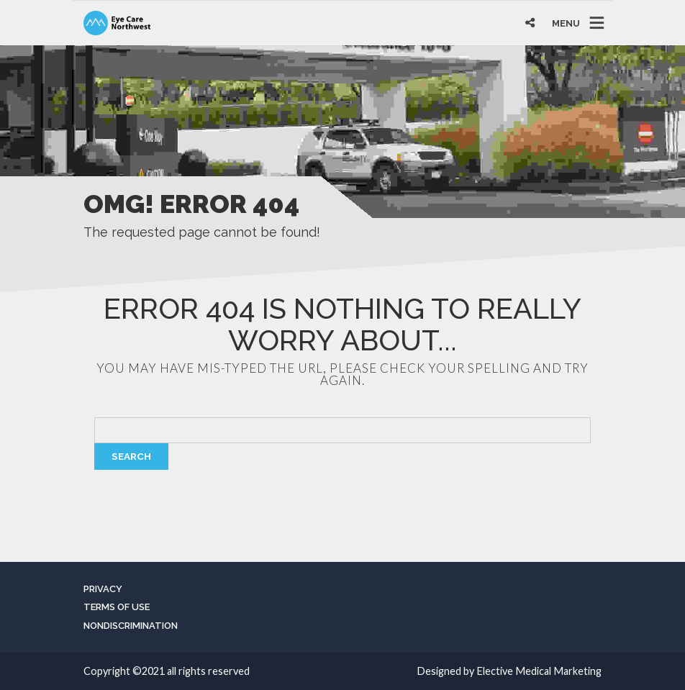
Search (131, 456)
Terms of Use (116, 607)
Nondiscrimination (130, 625)
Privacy (102, 589)
